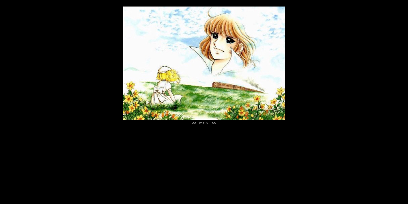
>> (214, 123)
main (203, 123)
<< (194, 123)
